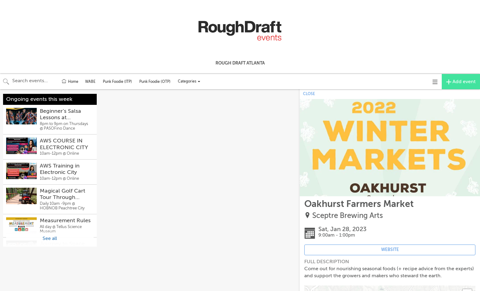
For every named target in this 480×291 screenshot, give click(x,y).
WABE (90, 81)
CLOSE (309, 94)
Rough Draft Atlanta (240, 63)
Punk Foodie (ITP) (117, 81)
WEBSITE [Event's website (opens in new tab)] (390, 249)
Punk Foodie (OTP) (155, 81)
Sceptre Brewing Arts (347, 216)
